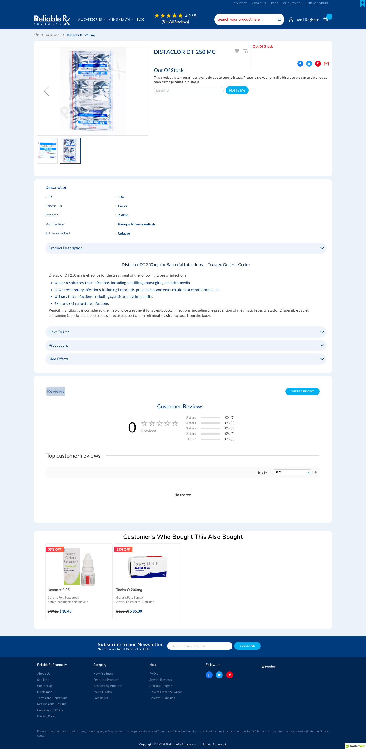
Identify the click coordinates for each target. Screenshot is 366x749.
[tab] (186, 248)
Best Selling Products (107, 686)
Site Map (43, 679)
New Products (103, 673)
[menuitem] (121, 22)
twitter (219, 674)
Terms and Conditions (52, 698)
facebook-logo (209, 674)
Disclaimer (44, 692)
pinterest (229, 674)
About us (259, 3)
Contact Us (45, 686)
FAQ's (153, 673)
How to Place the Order (165, 692)
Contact (240, 3)
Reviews (55, 392)
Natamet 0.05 (59, 590)
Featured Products (106, 679)
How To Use (59, 332)
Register (312, 20)
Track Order (319, 3)
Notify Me (237, 91)
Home (36, 35)
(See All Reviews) (176, 21)
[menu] (136, 22)
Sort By (262, 473)
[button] (46, 91)
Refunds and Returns (51, 704)
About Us (43, 673)
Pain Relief (100, 698)
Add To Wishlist (237, 51)
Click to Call (293, 3)
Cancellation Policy (50, 710)
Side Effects (59, 359)
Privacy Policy (46, 716)
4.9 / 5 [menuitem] (191, 16)
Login (298, 20)
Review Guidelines (162, 698)
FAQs (274, 3)
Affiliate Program (161, 686)
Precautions (59, 346)
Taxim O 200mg (129, 590)
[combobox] (247, 19)
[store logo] (52, 19)
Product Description (66, 248)
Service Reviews (160, 679)
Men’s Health (102, 692)
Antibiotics (53, 35)
